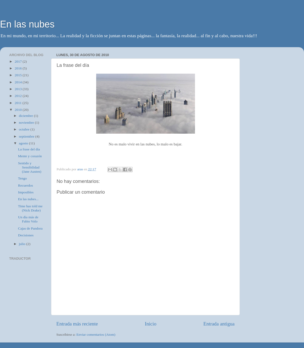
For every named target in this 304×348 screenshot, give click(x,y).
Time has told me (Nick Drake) (30, 208)
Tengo (22, 178)
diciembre (26, 116)
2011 (19, 103)
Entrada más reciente (77, 324)
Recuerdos (25, 185)
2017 (19, 61)
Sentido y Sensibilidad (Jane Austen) (29, 167)
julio (22, 244)
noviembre (27, 122)
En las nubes (27, 24)
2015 (19, 75)
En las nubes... (28, 199)
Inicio (150, 324)
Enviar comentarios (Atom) (96, 334)
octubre (24, 129)
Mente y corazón (30, 156)
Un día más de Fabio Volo (28, 219)
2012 (19, 96)
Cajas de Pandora (30, 228)
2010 (19, 110)
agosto (24, 143)
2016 (19, 68)
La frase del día (29, 149)
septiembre (27, 136)
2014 (19, 82)
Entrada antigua (219, 324)
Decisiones (26, 235)
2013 (19, 89)
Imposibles (26, 192)
